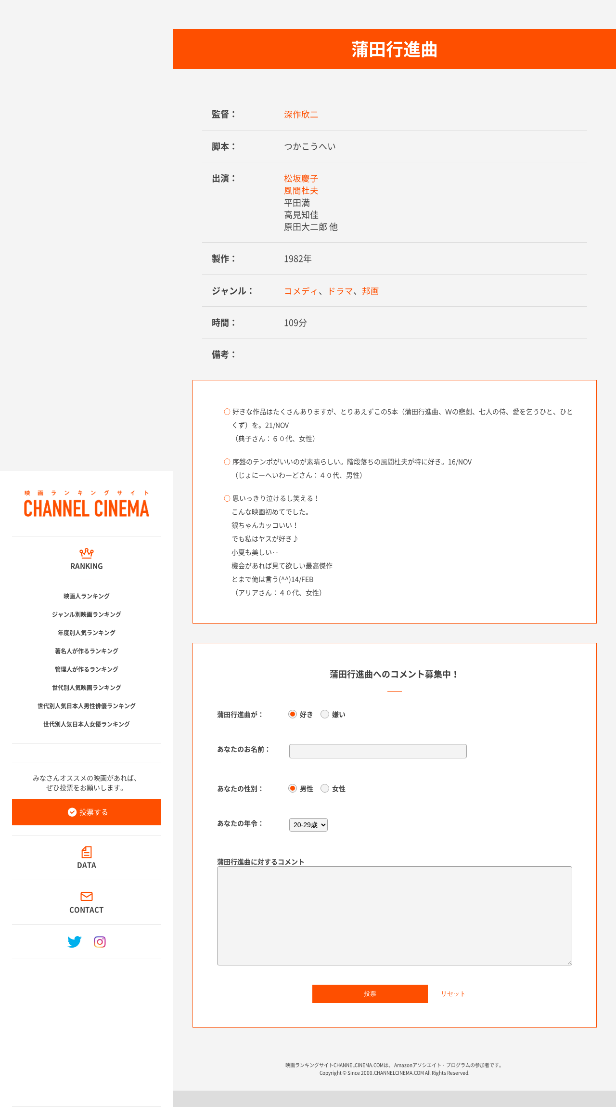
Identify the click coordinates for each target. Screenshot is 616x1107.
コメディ (301, 290)
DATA (86, 865)
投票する (93, 812)
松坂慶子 (301, 177)
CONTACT (87, 909)
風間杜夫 (301, 189)
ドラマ (340, 290)
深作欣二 (301, 113)
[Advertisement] (86, 1029)
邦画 (370, 290)
